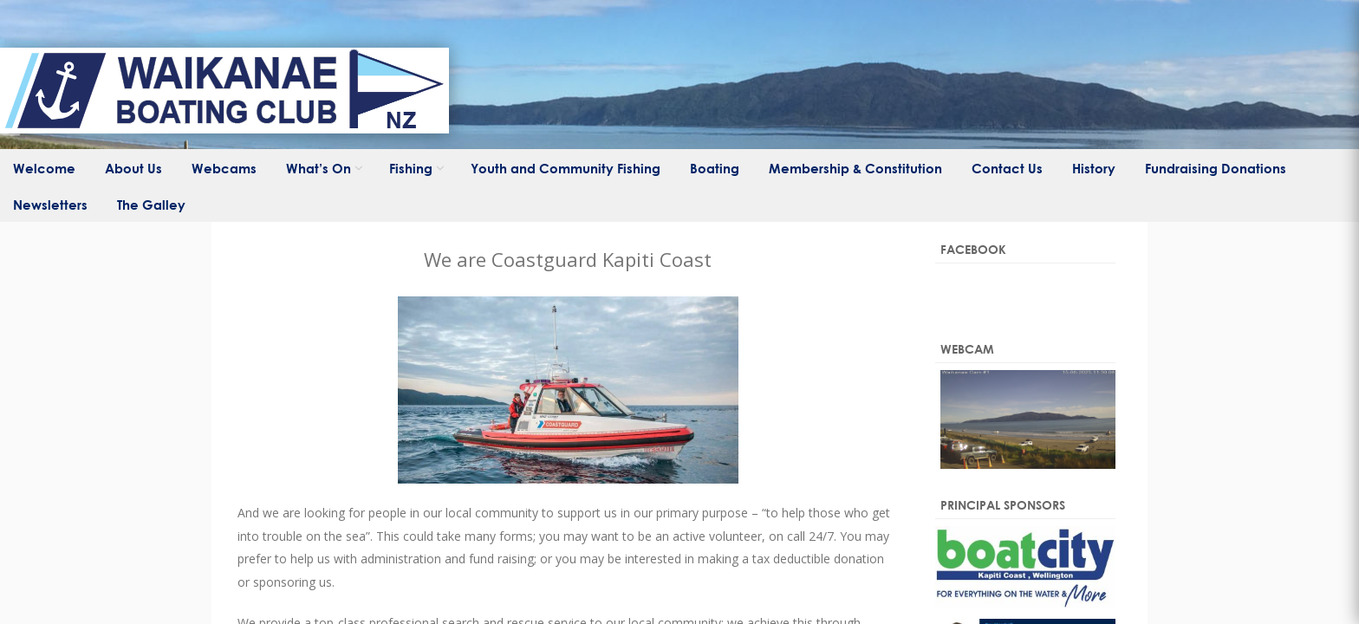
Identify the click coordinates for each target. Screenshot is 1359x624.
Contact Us (1007, 168)
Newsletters (50, 204)
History (1093, 168)
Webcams (224, 168)
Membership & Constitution (855, 168)
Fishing (410, 168)
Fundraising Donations (1215, 168)
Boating (714, 168)
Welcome (44, 168)
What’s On (318, 168)
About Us (133, 168)
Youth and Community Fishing (565, 168)
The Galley (151, 204)
